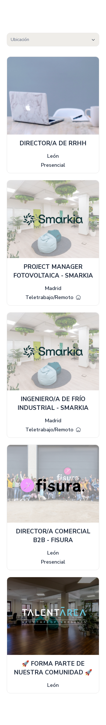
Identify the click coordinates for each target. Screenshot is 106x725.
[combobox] (53, 39)
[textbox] (53, 39)
